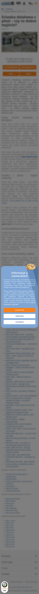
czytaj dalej (15, 304)
